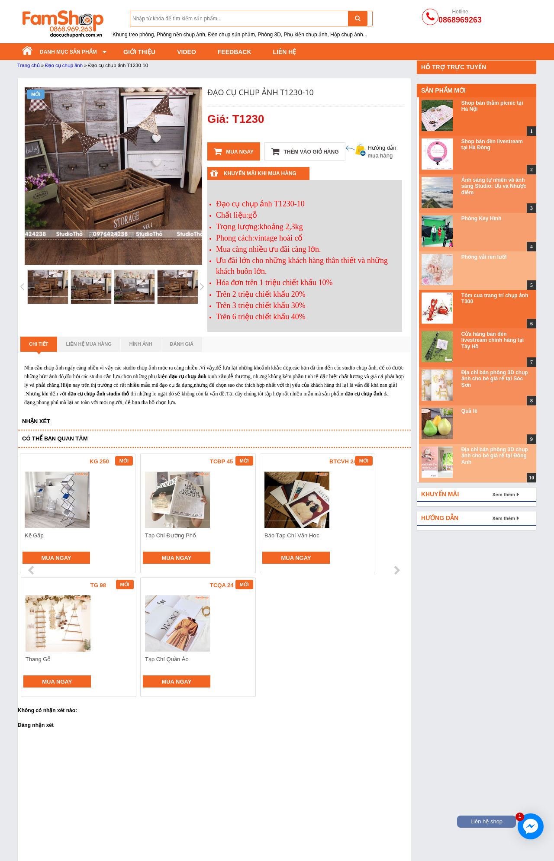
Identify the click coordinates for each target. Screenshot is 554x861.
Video (186, 51)
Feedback (234, 51)
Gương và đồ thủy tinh (359, 845)
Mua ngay (234, 151)
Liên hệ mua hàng (89, 344)
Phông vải (238, 845)
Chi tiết (38, 346)
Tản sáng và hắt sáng (46, 823)
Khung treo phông (41, 834)
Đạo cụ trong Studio (44, 845)
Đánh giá (181, 344)
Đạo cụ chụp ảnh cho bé (154, 812)
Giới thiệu (139, 51)
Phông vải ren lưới (484, 257)
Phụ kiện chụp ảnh (147, 845)
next (396, 514)
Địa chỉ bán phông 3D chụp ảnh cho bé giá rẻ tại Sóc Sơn (494, 378)
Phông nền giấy (246, 823)
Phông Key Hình (481, 218)
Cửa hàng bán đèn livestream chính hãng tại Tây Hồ (492, 340)
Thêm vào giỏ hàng (304, 151)
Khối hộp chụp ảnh (354, 823)
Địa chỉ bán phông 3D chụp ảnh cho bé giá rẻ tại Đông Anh (494, 456)
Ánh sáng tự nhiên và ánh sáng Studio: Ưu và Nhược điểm (493, 186)
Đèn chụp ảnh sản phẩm (50, 812)
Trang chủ (28, 65)
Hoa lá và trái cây (352, 834)
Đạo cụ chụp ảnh (64, 65)
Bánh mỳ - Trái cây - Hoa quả (160, 834)
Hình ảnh (140, 344)
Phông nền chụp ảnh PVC (260, 834)
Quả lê (469, 411)
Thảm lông (343, 812)
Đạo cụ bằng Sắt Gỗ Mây (155, 823)
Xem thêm (503, 494)
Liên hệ (284, 51)
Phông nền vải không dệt (259, 812)
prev (31, 514)
